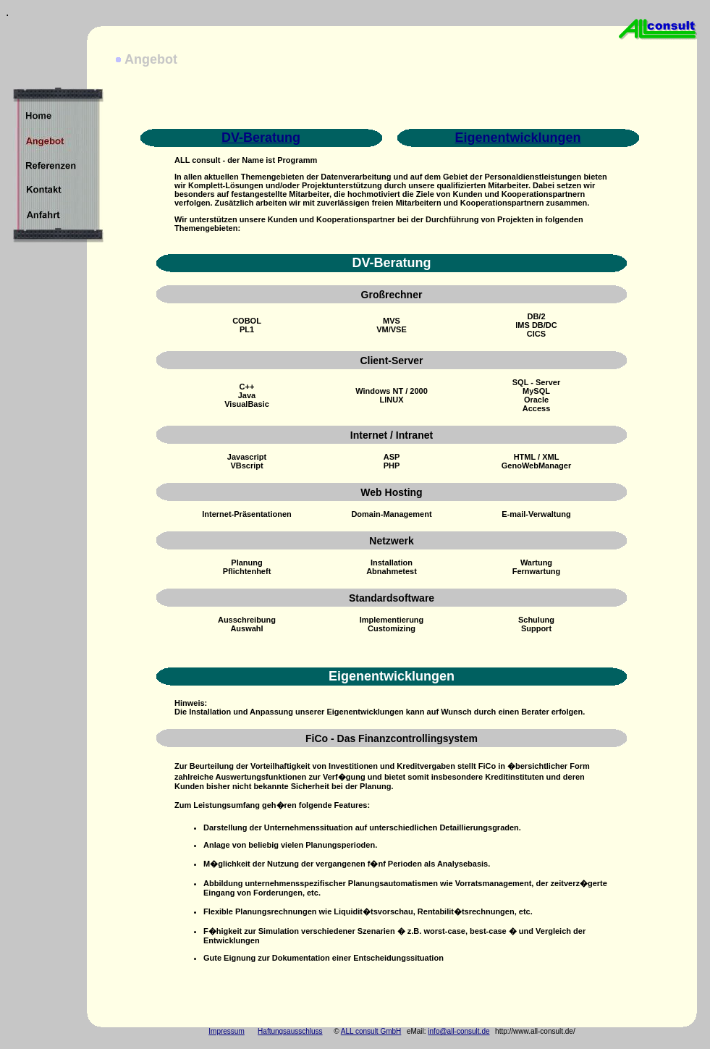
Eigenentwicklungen (518, 137)
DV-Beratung (260, 137)
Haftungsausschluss (290, 1031)
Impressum (226, 1031)
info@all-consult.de (458, 1031)
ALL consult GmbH (371, 1031)
